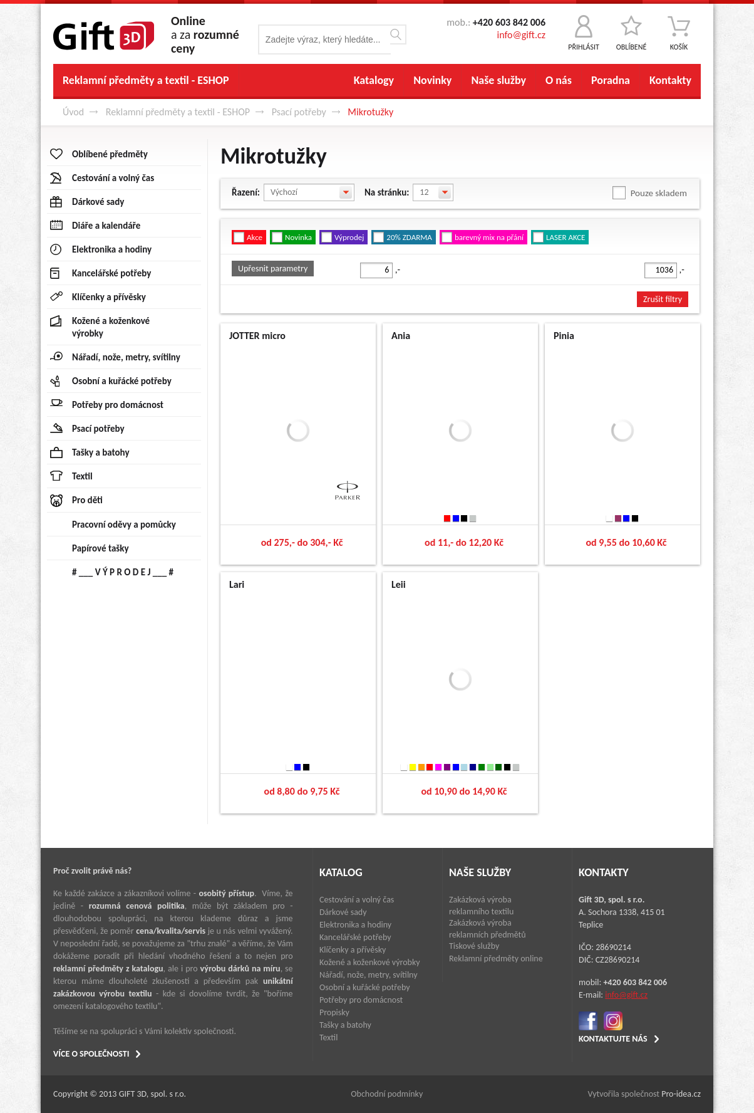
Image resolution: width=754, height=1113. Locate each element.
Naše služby (498, 80)
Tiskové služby (474, 946)
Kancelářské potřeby (355, 937)
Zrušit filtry (662, 299)
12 (424, 192)
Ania (400, 336)
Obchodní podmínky (387, 1094)
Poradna (610, 80)
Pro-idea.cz (681, 1094)
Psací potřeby (299, 112)
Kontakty (670, 80)
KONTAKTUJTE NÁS (613, 1038)
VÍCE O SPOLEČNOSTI (91, 1053)
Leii (398, 584)
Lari (236, 584)
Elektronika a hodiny (355, 924)
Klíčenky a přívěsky (352, 949)
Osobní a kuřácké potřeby (364, 987)
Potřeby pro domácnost (361, 1000)
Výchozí (284, 192)
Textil (328, 1037)
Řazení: (246, 192)
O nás (558, 80)
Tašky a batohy (345, 1025)
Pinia (564, 336)
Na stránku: (386, 192)
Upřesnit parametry (272, 268)
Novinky (432, 80)
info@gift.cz (521, 35)
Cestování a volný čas (356, 899)
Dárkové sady (343, 912)
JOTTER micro (257, 336)
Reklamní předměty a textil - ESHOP (146, 80)
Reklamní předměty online (496, 958)
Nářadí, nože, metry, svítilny (368, 974)
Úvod (73, 112)
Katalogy (374, 80)
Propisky (334, 1012)
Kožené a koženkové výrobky (369, 962)
